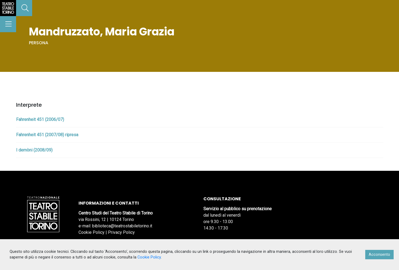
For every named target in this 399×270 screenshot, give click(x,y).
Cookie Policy (92, 232)
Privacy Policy (121, 232)
